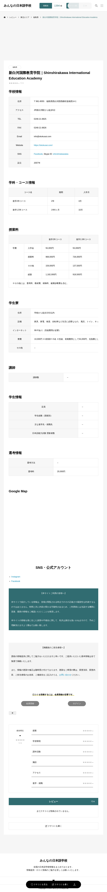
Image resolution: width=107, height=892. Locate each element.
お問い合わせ (65, 675)
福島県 (15, 67)
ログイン (77, 703)
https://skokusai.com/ (43, 145)
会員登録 (30, 703)
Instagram (15, 577)
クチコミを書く (60, 884)
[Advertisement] (53, 41)
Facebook (38, 154)
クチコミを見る (39, 884)
